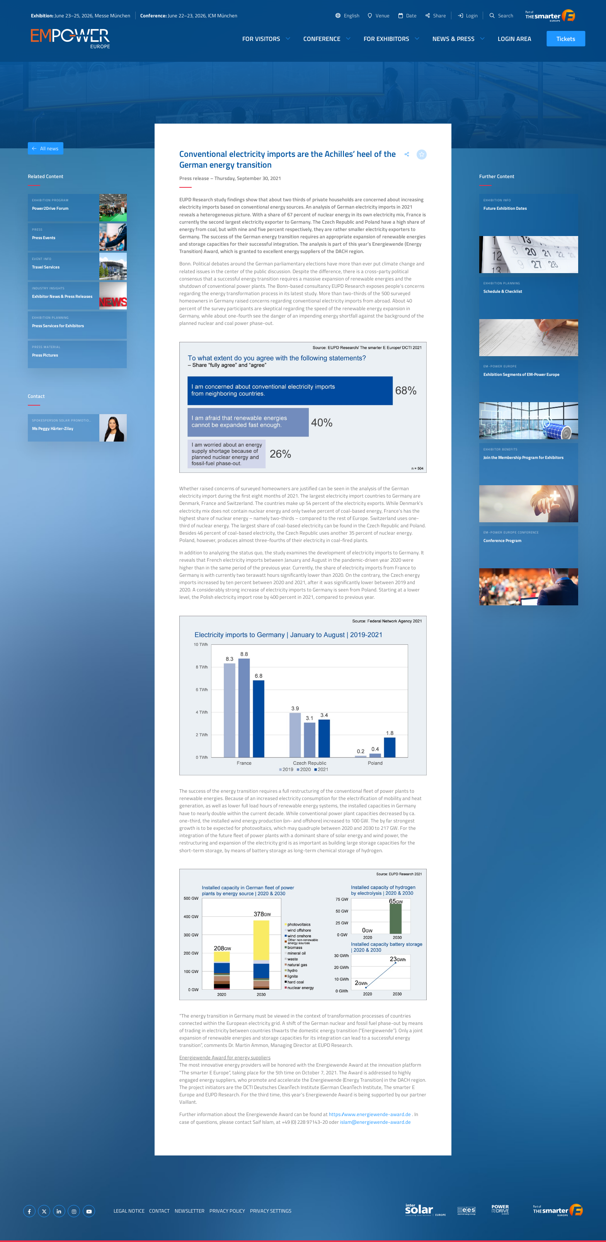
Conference (321, 38)
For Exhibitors (386, 38)
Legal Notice (129, 1211)
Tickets (566, 38)
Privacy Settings (270, 1211)
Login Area (514, 38)
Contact (159, 1211)
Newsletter (189, 1211)
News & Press (453, 38)
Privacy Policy (227, 1211)
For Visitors (261, 38)
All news (43, 148)
